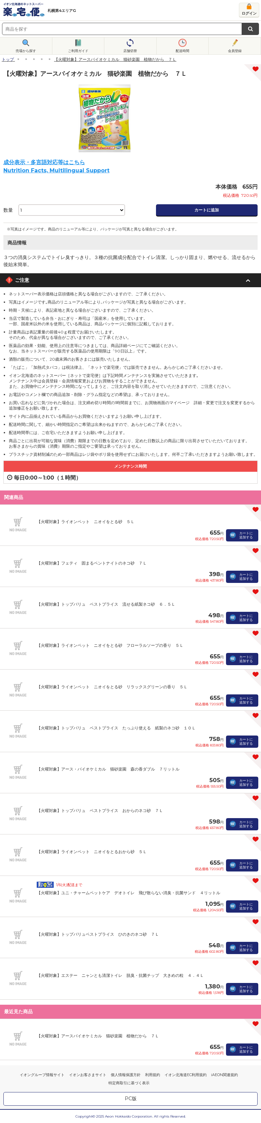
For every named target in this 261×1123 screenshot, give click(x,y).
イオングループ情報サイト (42, 1074)
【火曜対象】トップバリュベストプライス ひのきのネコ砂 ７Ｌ (98, 934)
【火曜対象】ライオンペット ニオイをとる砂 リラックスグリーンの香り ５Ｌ (112, 686)
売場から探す (26, 51)
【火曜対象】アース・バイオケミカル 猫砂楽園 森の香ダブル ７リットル (108, 769)
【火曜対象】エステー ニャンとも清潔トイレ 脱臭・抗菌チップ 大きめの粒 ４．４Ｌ (120, 975)
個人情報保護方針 (126, 1074)
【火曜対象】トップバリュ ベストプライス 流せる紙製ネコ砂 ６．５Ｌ (106, 604)
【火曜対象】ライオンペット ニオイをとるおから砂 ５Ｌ (92, 851)
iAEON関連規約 (224, 1074)
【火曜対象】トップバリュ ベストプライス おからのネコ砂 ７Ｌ (100, 810)
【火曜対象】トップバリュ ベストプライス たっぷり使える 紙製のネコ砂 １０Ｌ (116, 727)
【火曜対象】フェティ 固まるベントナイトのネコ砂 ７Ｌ (92, 563)
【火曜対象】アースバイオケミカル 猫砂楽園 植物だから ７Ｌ (98, 1035)
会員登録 (235, 51)
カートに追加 (206, 209)
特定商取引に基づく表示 (129, 1083)
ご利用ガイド (78, 51)
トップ (8, 59)
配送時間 (182, 51)
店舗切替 (130, 51)
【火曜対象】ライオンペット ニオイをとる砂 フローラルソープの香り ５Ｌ (110, 645)
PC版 (131, 1098)
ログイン (249, 13)
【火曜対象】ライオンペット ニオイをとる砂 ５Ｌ (86, 521)
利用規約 (152, 1074)
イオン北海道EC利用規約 (185, 1074)
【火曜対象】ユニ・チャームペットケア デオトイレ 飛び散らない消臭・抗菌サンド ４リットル (128, 892)
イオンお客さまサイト (87, 1074)
